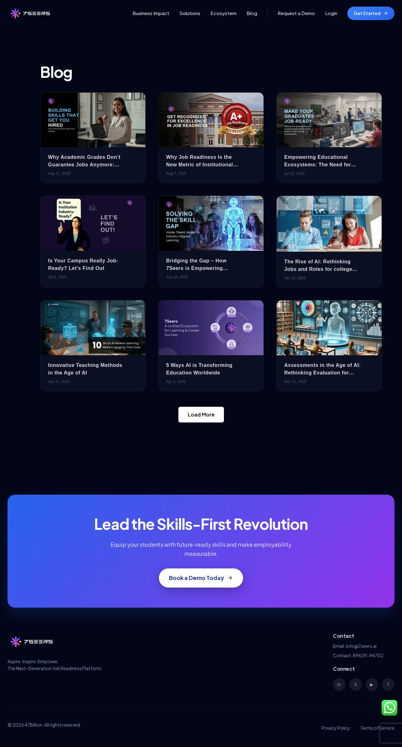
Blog (252, 13)
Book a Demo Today (201, 577)
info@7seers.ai (361, 646)
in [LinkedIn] (339, 684)
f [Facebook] (388, 684)
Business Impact (151, 13)
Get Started (371, 13)
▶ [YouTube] (371, 684)
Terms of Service (377, 728)
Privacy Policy (336, 728)
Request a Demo (296, 13)
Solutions (189, 13)
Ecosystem (223, 13)
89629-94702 (368, 655)
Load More (201, 414)
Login (331, 13)
